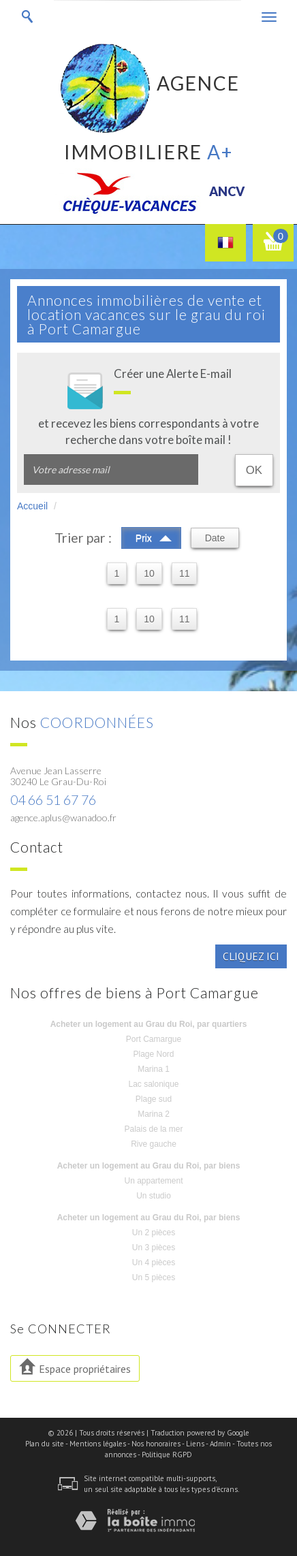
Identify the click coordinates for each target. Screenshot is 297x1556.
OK (254, 470)
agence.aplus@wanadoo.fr (63, 817)
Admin (220, 1443)
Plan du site (44, 1443)
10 (149, 573)
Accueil (32, 506)
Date (215, 538)
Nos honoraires (156, 1443)
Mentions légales (97, 1443)
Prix (154, 536)
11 (184, 573)
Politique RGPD (167, 1454)
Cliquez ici (251, 956)
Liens (195, 1443)
